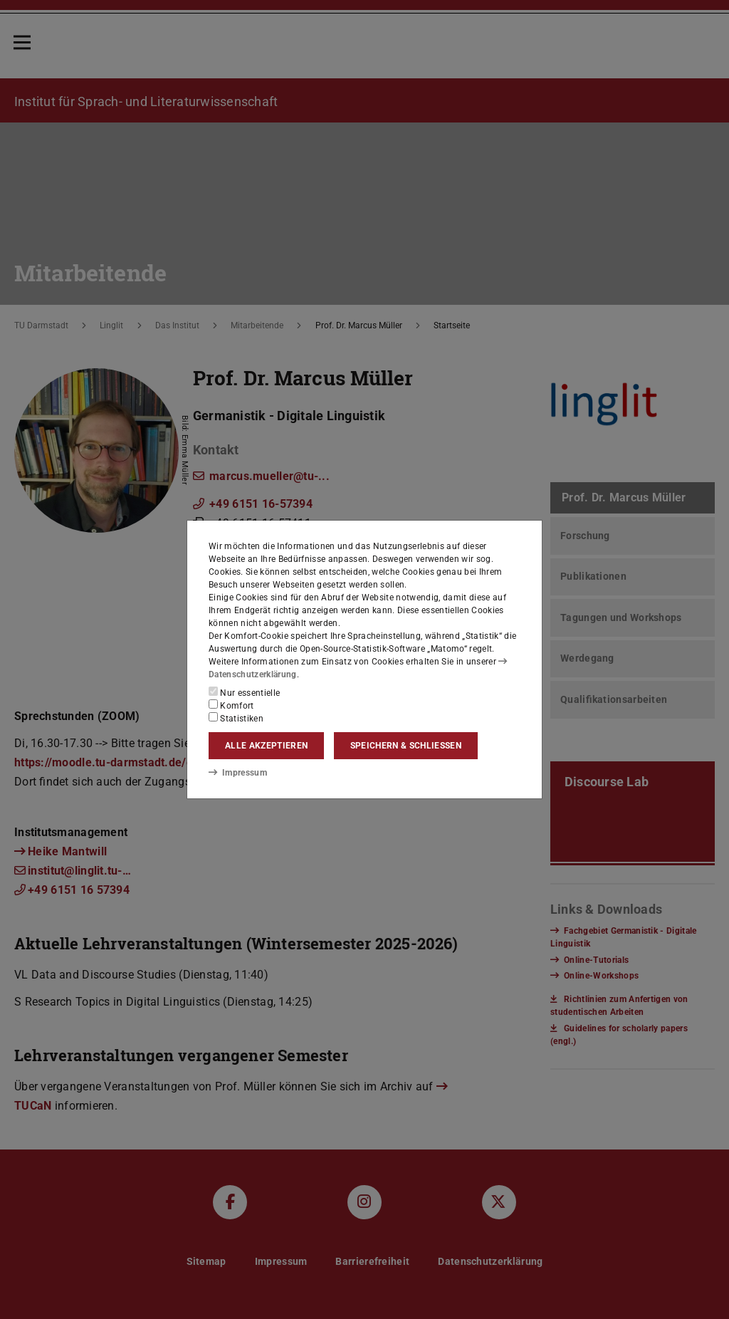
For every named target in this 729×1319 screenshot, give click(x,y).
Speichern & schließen (405, 746)
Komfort (231, 705)
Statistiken (236, 718)
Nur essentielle (244, 692)
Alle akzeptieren (266, 746)
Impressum (237, 772)
